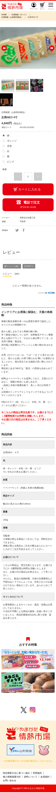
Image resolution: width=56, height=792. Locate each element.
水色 (9, 146)
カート (42, 9)
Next (52, 48)
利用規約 (37, 773)
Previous (4, 48)
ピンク (10, 162)
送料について (30, 777)
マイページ (33, 9)
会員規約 (44, 777)
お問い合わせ (9, 780)
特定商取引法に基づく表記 (16, 773)
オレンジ (12, 141)
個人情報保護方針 (12, 777)
